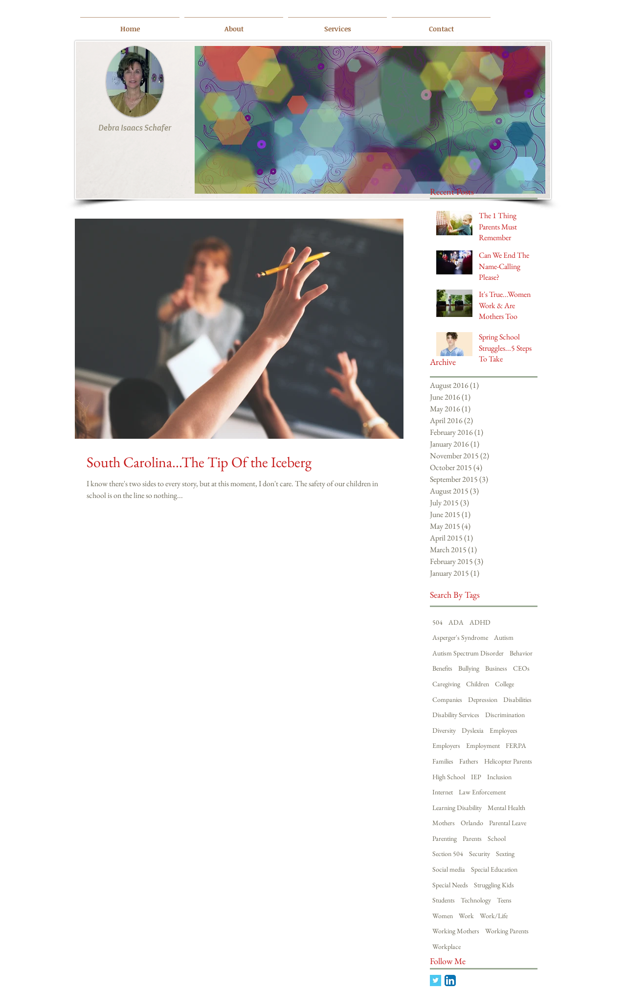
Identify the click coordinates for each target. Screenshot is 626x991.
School (497, 838)
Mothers (443, 822)
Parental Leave (507, 822)
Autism (504, 637)
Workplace (446, 946)
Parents (472, 838)
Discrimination (505, 714)
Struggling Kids (494, 884)
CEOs (521, 668)
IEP (476, 776)
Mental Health (506, 807)
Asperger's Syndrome (460, 637)
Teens (504, 900)
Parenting (444, 838)
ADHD (480, 622)
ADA (456, 622)
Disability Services (455, 714)
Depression (482, 699)
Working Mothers (455, 930)
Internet (442, 792)
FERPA (516, 745)
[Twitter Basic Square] (435, 980)
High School (448, 776)
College (504, 683)
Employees (503, 730)
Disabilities (517, 699)
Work (466, 915)
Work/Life (494, 915)
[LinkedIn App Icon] (450, 980)
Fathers (468, 761)
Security (479, 853)
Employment (483, 745)
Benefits (442, 668)
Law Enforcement (482, 792)
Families (442, 761)
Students (443, 900)
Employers (446, 745)
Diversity (444, 730)
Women (442, 915)
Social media (448, 869)
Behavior (521, 653)
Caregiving (446, 683)
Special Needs (450, 884)
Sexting (505, 853)
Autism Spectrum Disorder (468, 653)
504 (437, 622)
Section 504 (447, 853)
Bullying (468, 668)
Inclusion (499, 776)
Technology (476, 900)
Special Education (494, 869)
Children (477, 683)
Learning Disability (457, 807)
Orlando (472, 822)
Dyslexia (473, 730)
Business (496, 668)
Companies (447, 699)
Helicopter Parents (508, 761)
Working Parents (507, 930)
